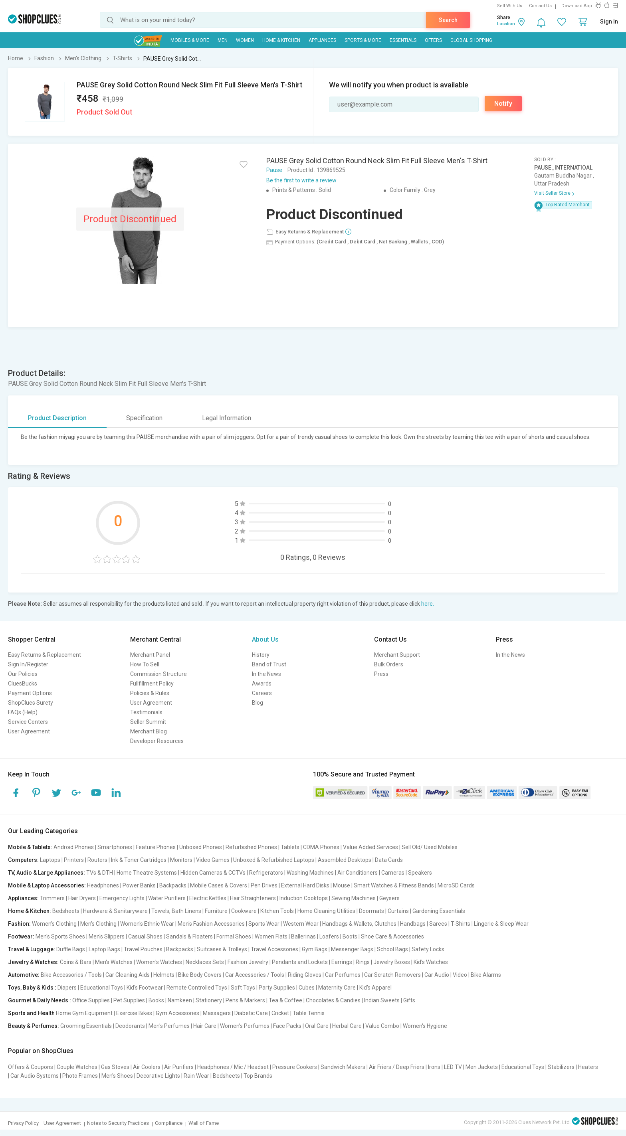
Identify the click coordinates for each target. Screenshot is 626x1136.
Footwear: (21, 936)
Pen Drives (264, 885)
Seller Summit (148, 722)
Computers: (23, 860)
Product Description (57, 418)
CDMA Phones (321, 847)
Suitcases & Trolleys (222, 949)
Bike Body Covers (200, 975)
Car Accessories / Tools (254, 975)
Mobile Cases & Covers (218, 885)
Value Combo (382, 1026)
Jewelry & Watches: (33, 962)
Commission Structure (158, 674)
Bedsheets (65, 911)
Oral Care (317, 1026)
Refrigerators (266, 872)
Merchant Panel (150, 655)
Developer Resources (157, 741)
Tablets (290, 847)
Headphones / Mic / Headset (233, 1067)
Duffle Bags (70, 949)
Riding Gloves (304, 975)
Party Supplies (277, 987)
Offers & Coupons (30, 1067)
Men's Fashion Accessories (211, 924)
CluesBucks (22, 683)
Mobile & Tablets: (30, 847)
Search (448, 20)
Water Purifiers (167, 898)
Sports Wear (263, 924)
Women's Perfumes (244, 1026)
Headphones (103, 885)
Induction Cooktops (303, 898)
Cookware (244, 911)
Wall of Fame (203, 1123)
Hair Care (204, 1026)
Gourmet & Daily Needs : (39, 1000)
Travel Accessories (274, 949)
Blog (257, 702)
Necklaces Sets (205, 962)
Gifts (409, 1000)
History (260, 655)
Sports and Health (31, 1013)
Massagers (217, 1013)
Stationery (209, 1000)
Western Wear (301, 924)
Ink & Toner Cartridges (138, 860)
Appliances (322, 40)
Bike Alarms (486, 975)
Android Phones (73, 847)
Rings (363, 962)
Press (381, 674)
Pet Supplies (129, 1000)
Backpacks (172, 885)
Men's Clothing (98, 924)
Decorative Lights (158, 1076)
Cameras (392, 872)
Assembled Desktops (344, 860)
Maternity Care (337, 987)
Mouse (341, 885)
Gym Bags (314, 949)
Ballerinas (303, 936)
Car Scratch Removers (392, 975)
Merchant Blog (148, 731)
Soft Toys (243, 987)
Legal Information (226, 418)
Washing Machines (310, 872)
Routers (97, 860)
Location (506, 23)
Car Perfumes (343, 975)
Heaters (588, 1067)
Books (156, 1000)
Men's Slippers (107, 936)
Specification (144, 418)
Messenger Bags (352, 949)
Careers (262, 693)
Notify (503, 103)
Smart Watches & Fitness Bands (394, 885)
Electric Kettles (207, 898)
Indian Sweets (382, 1000)
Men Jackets (482, 1067)
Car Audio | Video (445, 975)
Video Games (213, 860)
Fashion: (19, 924)
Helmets (163, 975)
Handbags (413, 924)
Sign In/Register (28, 664)
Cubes (307, 987)
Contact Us (540, 5)
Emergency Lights (122, 898)
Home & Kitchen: (29, 911)
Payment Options (30, 693)
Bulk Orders (388, 664)
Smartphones (114, 847)
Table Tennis (309, 1013)
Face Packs (287, 1026)
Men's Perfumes (169, 1026)
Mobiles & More (189, 40)
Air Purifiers (179, 1067)
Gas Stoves (115, 1067)
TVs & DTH (99, 872)
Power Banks (139, 885)
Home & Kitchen (281, 40)
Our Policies (23, 674)
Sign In (609, 21)
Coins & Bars (75, 962)
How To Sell (144, 664)
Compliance (168, 1123)
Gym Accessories (177, 1013)
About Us (265, 639)
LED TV (453, 1067)
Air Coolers (146, 1067)
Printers (74, 860)
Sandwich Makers (343, 1067)
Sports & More (363, 40)
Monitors (181, 860)
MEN (223, 40)
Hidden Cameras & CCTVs (213, 872)
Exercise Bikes (134, 1013)
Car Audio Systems (34, 1076)
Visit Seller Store (552, 193)
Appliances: (23, 898)
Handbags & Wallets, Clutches (359, 924)
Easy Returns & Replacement (44, 655)
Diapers (67, 987)
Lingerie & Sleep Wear (501, 924)
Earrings (341, 962)
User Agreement (29, 731)
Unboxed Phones (200, 847)
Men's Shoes (117, 1076)
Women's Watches (159, 962)
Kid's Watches (431, 962)
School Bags (392, 949)
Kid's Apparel (375, 987)
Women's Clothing (54, 924)
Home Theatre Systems (147, 872)
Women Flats (271, 936)
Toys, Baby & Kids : (32, 987)
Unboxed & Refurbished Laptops (273, 860)
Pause (274, 170)
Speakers (420, 872)
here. (427, 604)
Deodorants (130, 1026)
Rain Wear (196, 1076)
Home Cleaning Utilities (326, 911)
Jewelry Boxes (391, 962)
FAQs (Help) (23, 712)
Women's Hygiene (425, 1026)
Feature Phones (156, 847)
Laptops (50, 860)
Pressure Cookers (294, 1067)
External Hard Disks (305, 885)
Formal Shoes (233, 936)
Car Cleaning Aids (127, 975)
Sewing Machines (353, 898)
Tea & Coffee (285, 1000)
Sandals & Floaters (189, 936)
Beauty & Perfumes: (33, 1026)
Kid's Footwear (145, 987)
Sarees (438, 924)
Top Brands (258, 1076)
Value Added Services (370, 847)
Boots (350, 936)
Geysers (389, 898)
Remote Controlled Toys (196, 987)
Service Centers (28, 722)
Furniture (216, 911)
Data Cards (389, 860)
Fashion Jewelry (248, 962)
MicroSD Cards (456, 885)
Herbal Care (347, 1026)
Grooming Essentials (86, 1026)
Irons (434, 1067)
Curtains (398, 911)
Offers (433, 40)
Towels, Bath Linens (176, 911)
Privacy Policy (23, 1123)
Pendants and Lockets (300, 962)
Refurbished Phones (251, 847)
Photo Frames (80, 1076)
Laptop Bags (104, 949)
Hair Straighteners (253, 898)
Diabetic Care (251, 1013)
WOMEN (245, 40)
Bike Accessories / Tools (71, 975)
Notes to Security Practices (118, 1123)
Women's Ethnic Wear (147, 924)
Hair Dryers (82, 898)
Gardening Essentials (438, 911)
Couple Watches (77, 1067)
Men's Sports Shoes (60, 936)
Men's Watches (114, 962)
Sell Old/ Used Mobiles (430, 847)
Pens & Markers (245, 1000)
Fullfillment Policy (152, 683)
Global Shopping (471, 40)
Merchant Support (397, 655)
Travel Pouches (143, 949)
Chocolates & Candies (333, 1000)
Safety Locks (428, 949)
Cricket (280, 1013)
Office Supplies (91, 1000)
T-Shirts (460, 924)
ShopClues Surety (30, 702)
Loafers (329, 936)
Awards (261, 683)
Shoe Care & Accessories (392, 936)
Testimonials (146, 712)
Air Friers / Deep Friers (396, 1067)
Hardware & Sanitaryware (115, 911)
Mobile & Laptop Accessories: (47, 885)
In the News (266, 674)
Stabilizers (561, 1067)
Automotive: (24, 975)
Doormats (371, 911)
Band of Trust (269, 664)
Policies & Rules (149, 693)
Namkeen (180, 1000)
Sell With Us (509, 5)
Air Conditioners (357, 872)
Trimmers (52, 898)
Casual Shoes (145, 936)
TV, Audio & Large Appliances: (46, 872)
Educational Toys (101, 987)
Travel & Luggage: (31, 949)
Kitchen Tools (277, 911)
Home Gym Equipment (84, 1013)
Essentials (403, 40)
